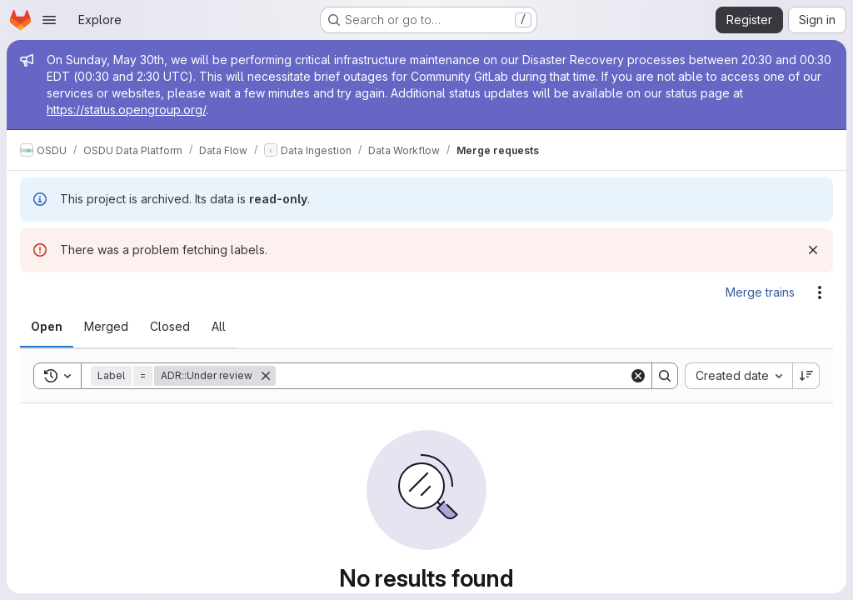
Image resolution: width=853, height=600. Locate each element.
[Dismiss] (813, 250)
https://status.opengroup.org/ (126, 109)
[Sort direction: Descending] (806, 375)
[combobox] (738, 375)
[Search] (452, 376)
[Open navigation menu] (49, 20)
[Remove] (266, 376)
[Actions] (819, 292)
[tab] (46, 327)
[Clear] (638, 376)
